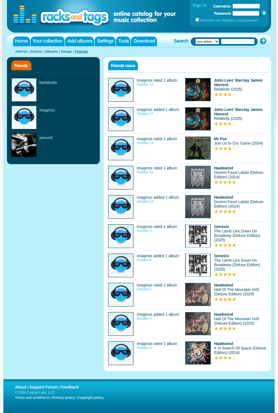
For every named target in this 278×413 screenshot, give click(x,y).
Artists (36, 51)
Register (228, 20)
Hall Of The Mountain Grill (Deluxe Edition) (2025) (236, 291)
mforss (21, 51)
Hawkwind (223, 168)
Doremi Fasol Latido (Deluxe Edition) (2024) (238, 174)
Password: (222, 13)
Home (21, 41)
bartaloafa (48, 82)
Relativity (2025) (228, 89)
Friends (81, 51)
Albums (51, 51)
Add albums (79, 41)
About (20, 387)
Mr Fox (220, 139)
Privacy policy (63, 398)
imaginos (47, 110)
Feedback (70, 387)
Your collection (47, 41)
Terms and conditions (32, 398)
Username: (222, 6)
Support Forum (43, 387)
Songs (66, 51)
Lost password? (247, 20)
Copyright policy (90, 398)
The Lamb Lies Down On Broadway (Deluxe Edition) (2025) (237, 235)
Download (144, 41)
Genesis (221, 226)
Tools (123, 41)
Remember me (210, 20)
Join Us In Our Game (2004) (238, 143)
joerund (46, 137)
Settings (105, 41)
